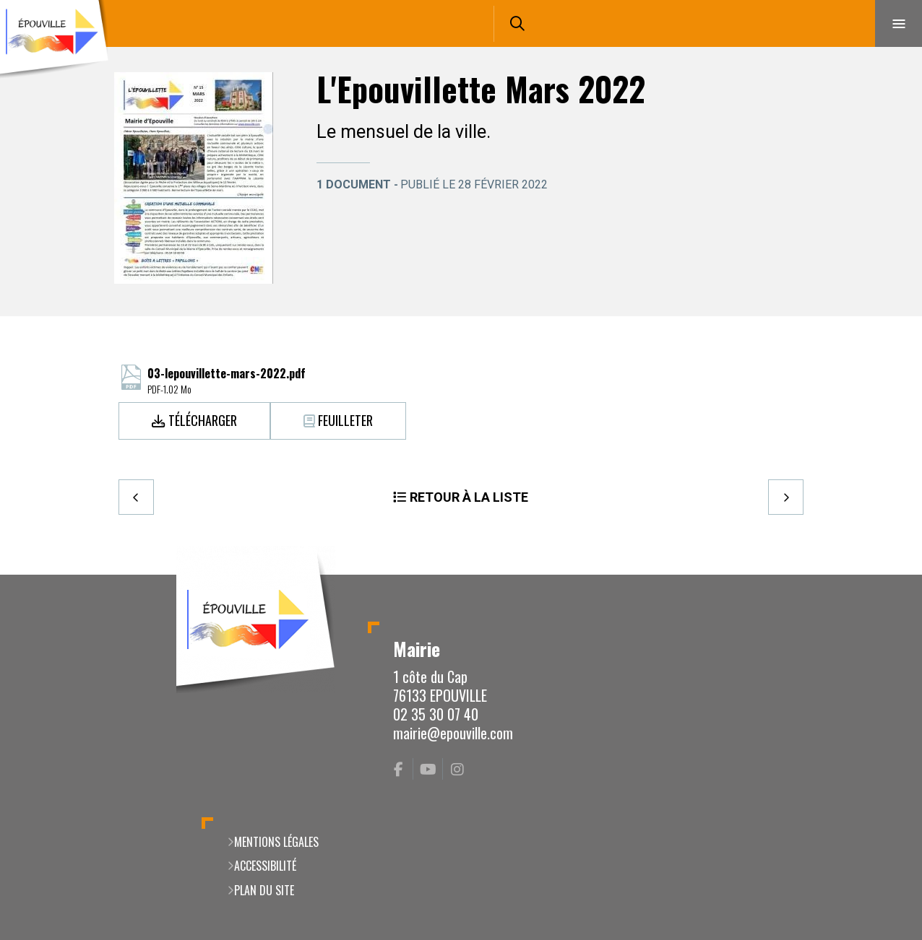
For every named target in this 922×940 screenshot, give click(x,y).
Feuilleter (345, 420)
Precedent (137, 497)
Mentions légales (276, 841)
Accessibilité (265, 865)
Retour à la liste (469, 497)
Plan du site (264, 890)
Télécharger (202, 420)
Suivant (785, 497)
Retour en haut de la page (886, 574)
